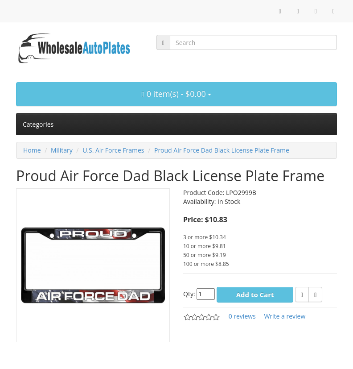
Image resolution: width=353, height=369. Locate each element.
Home (32, 150)
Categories (38, 124)
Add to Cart (255, 294)
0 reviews (242, 316)
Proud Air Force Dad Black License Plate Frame (221, 150)
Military (62, 150)
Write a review (284, 316)
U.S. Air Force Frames (113, 150)
